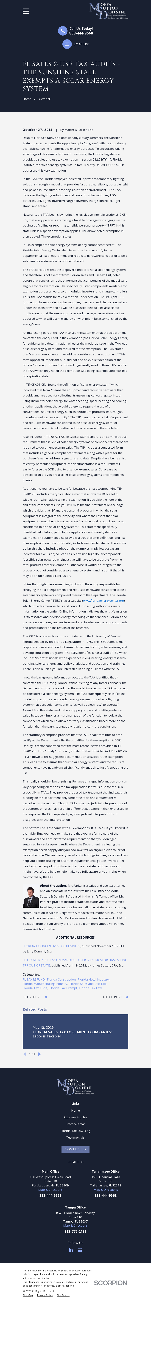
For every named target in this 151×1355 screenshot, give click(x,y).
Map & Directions (50, 1250)
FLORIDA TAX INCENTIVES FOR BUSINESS (51, 1006)
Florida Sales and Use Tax (87, 1044)
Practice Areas (75, 1184)
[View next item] (39, 1114)
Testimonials (75, 1198)
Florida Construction (61, 1040)
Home (75, 1171)
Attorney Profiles (75, 1178)
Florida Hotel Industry (93, 1040)
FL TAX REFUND (34, 1040)
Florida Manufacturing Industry (45, 1044)
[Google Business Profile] (80, 1310)
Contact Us (75, 1210)
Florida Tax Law (90, 1048)
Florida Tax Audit (35, 1048)
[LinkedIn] (71, 1310)
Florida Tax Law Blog (75, 1191)
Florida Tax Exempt (63, 1048)
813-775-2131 (75, 1292)
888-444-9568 (81, 33)
